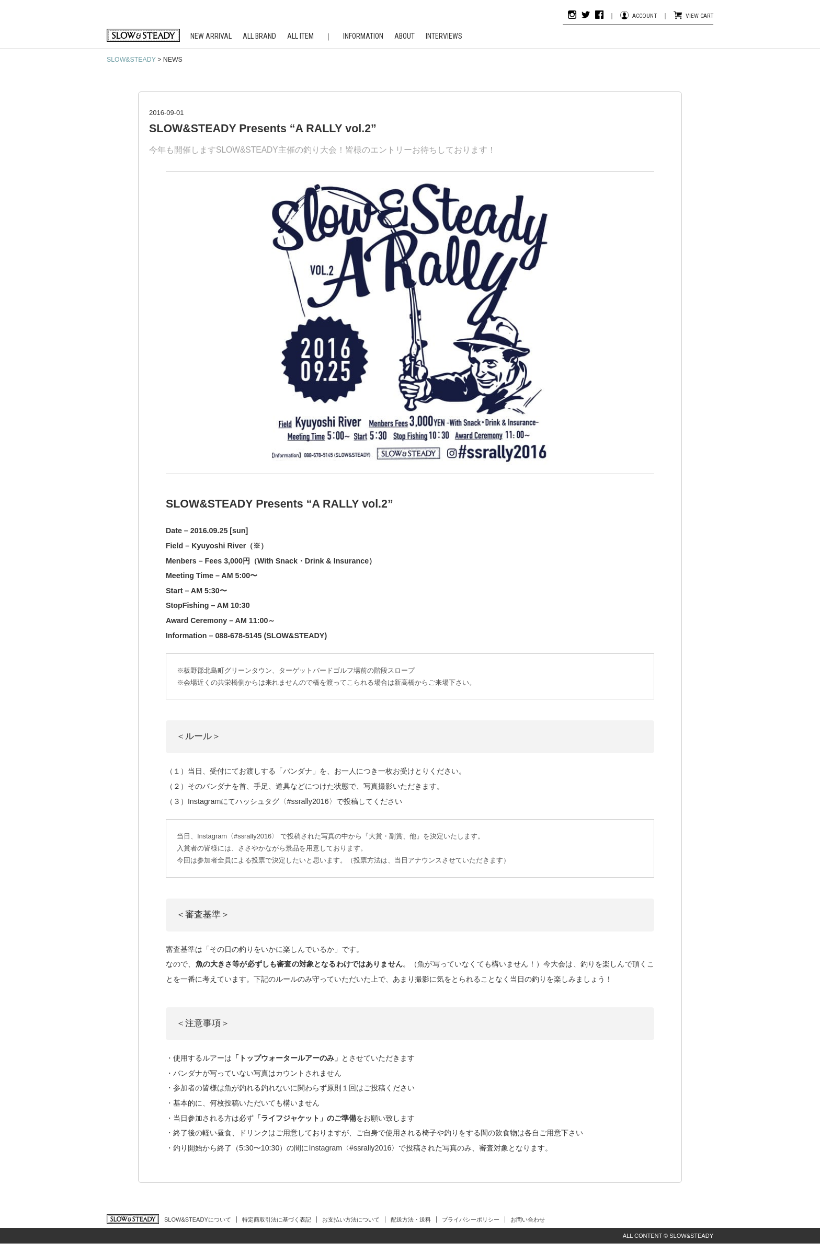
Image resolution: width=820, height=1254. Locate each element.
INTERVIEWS (444, 36)
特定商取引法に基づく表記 (276, 1219)
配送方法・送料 (411, 1219)
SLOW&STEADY (131, 59)
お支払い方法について (351, 1219)
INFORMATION (363, 36)
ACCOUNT (644, 15)
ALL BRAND (259, 36)
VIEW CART (699, 15)
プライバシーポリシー (470, 1219)
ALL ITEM (300, 36)
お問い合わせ (527, 1219)
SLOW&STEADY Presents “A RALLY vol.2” (263, 128)
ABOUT (404, 36)
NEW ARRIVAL (211, 36)
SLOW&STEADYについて (197, 1219)
